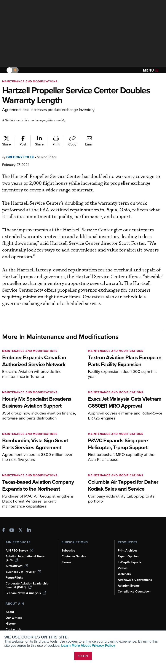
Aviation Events (129, 586)
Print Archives (127, 550)
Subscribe (68, 550)
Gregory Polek (20, 157)
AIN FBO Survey (19, 550)
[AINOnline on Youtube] (11, 530)
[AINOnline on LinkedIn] (29, 530)
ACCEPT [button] (83, 656)
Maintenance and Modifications (29, 81)
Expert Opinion (128, 556)
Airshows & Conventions (135, 580)
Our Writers (14, 618)
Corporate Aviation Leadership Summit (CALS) (27, 585)
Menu (150, 70)
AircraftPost (17, 566)
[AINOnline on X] (20, 530)
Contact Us (13, 629)
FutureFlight (14, 577)
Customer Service (74, 556)
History (11, 623)
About (10, 612)
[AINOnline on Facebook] (3, 530)
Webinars (124, 574)
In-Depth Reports (129, 562)
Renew (66, 562)
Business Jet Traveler (23, 572)
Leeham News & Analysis (26, 593)
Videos (123, 568)
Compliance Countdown (134, 591)
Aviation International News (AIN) (25, 558)
